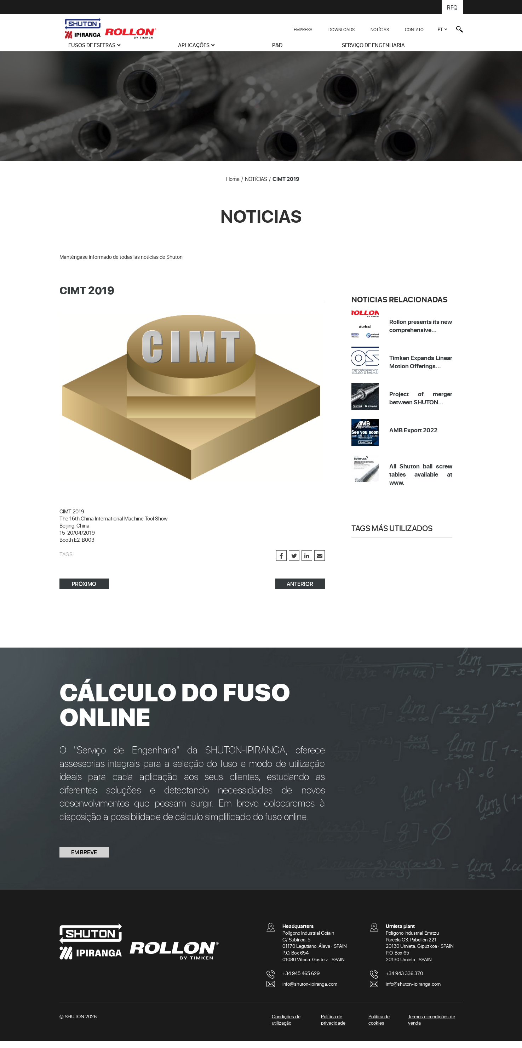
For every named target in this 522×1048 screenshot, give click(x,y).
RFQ (453, 7)
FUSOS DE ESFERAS (91, 45)
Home (233, 185)
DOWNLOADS (341, 29)
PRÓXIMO (84, 590)
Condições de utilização (286, 1026)
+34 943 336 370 (404, 980)
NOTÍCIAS (380, 29)
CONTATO (414, 29)
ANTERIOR (300, 590)
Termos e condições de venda (431, 1026)
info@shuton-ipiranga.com (309, 990)
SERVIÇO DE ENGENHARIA (373, 45)
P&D (277, 45)
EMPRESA (303, 29)
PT (440, 29)
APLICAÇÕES (194, 45)
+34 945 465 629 (301, 980)
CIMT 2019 (286, 185)
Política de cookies (379, 1026)
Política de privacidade (333, 1026)
